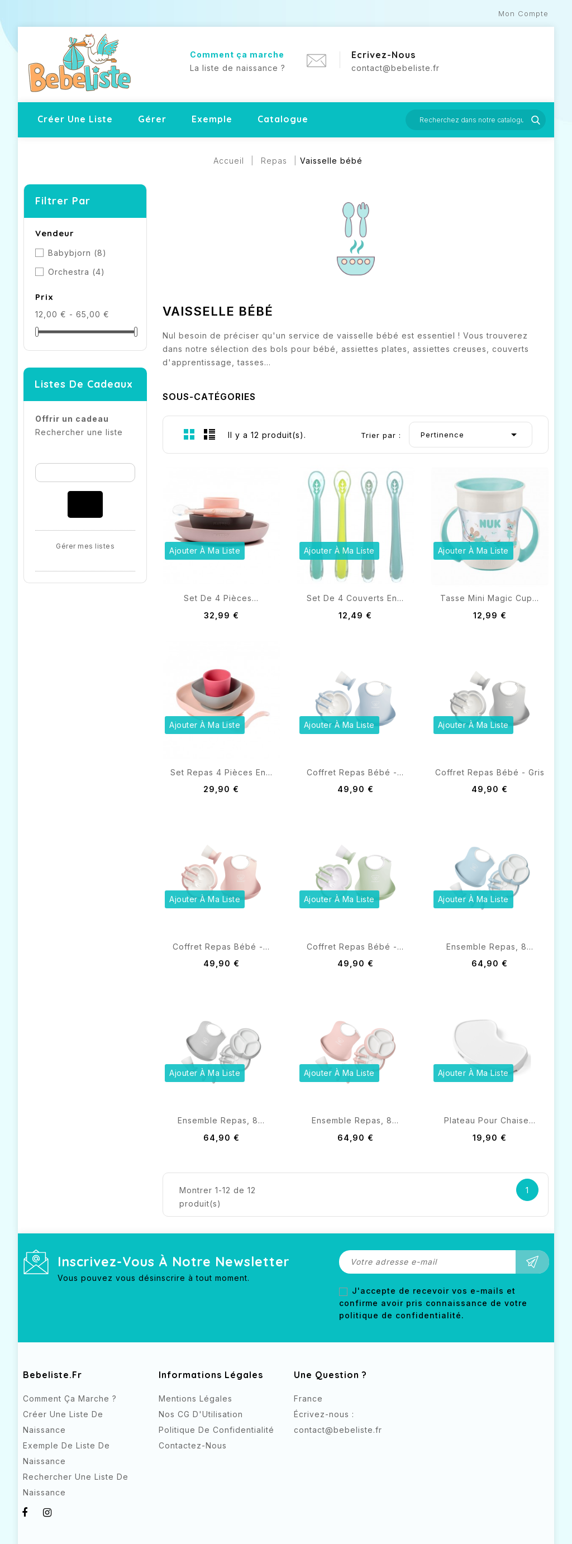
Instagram (326, 1450)
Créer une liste (75, 119)
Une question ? (330, 1374)
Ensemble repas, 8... (489, 946)
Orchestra (76, 272)
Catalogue (283, 119)
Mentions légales (195, 1398)
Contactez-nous (193, 1445)
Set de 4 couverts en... (355, 598)
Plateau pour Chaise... (490, 1120)
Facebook (303, 1450)
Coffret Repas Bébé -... (355, 772)
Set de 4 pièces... (221, 598)
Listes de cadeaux (84, 384)
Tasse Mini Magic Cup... (489, 598)
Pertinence (471, 434)
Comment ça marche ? (70, 1398)
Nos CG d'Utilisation (201, 1414)
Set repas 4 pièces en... (221, 772)
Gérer (152, 119)
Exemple (212, 119)
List (209, 434)
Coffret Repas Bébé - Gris (490, 772)
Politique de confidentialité (216, 1430)
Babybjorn (77, 253)
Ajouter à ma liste (204, 550)
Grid (189, 434)
